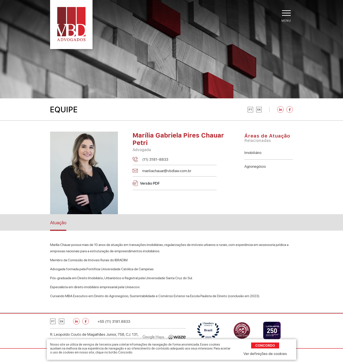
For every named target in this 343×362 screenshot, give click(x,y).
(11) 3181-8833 (155, 159)
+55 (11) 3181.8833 (114, 321)
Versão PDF (146, 183)
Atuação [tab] (58, 222)
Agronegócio (255, 166)
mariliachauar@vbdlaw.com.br (166, 170)
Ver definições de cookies (265, 353)
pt (250, 110)
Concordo (265, 345)
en (259, 110)
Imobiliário (252, 152)
